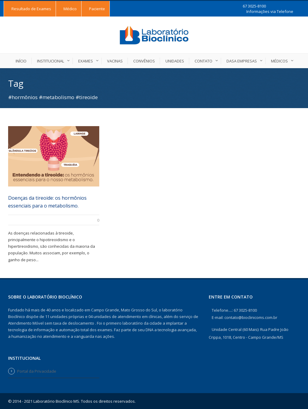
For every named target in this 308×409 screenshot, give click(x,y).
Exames (85, 61)
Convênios (144, 61)
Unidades (174, 61)
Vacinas (115, 61)
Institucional (50, 61)
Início (21, 61)
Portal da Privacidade (36, 371)
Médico (70, 8)
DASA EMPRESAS (241, 61)
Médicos (279, 61)
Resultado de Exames (31, 8)
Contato (203, 61)
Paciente (97, 8)
